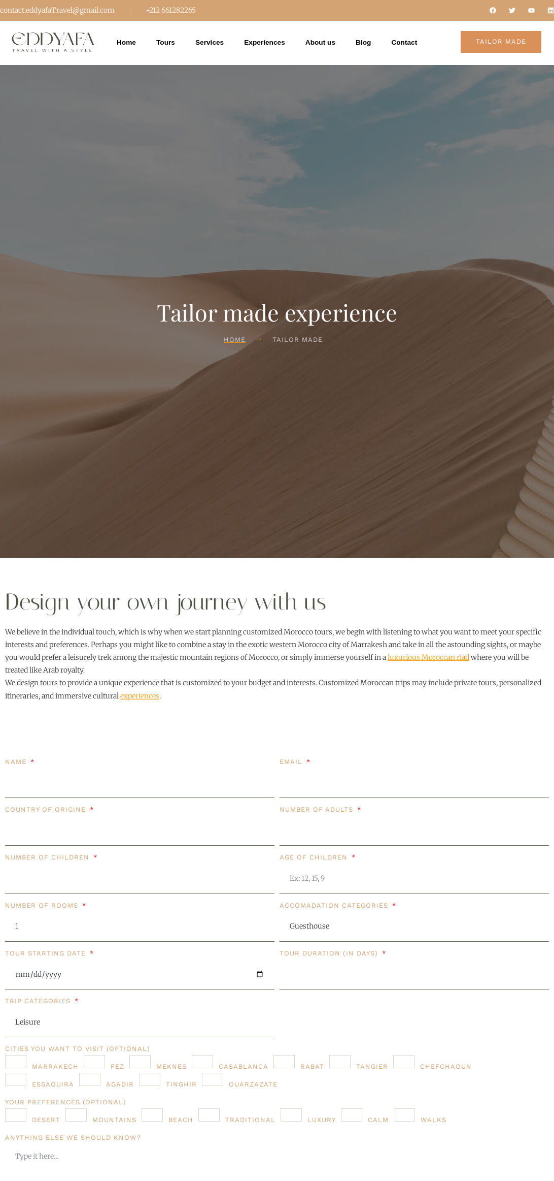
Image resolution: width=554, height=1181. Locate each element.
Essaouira (53, 1084)
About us (323, 43)
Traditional (250, 1120)
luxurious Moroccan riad (428, 657)
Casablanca (243, 1066)
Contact (408, 43)
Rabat (312, 1066)
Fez (117, 1066)
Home (126, 43)
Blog (367, 43)
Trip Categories (39, 1001)
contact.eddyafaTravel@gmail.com (57, 10)
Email (292, 761)
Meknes (171, 1066)
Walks (433, 1120)
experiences (139, 695)
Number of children (48, 857)
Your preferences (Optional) (65, 1102)
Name (17, 761)
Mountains (114, 1120)
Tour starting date (46, 953)
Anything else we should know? (73, 1137)
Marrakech (55, 1066)
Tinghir (181, 1084)
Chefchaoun (446, 1066)
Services (211, 43)
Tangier (372, 1066)
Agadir (120, 1084)
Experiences (267, 43)
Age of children (315, 857)
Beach (180, 1120)
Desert (46, 1120)
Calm (378, 1120)
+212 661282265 (171, 10)
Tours (166, 43)
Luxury (321, 1120)
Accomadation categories (335, 905)
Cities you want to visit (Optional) (77, 1048)
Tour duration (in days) (330, 953)
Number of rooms (43, 905)
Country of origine (46, 809)
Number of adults (318, 809)
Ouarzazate (253, 1084)
